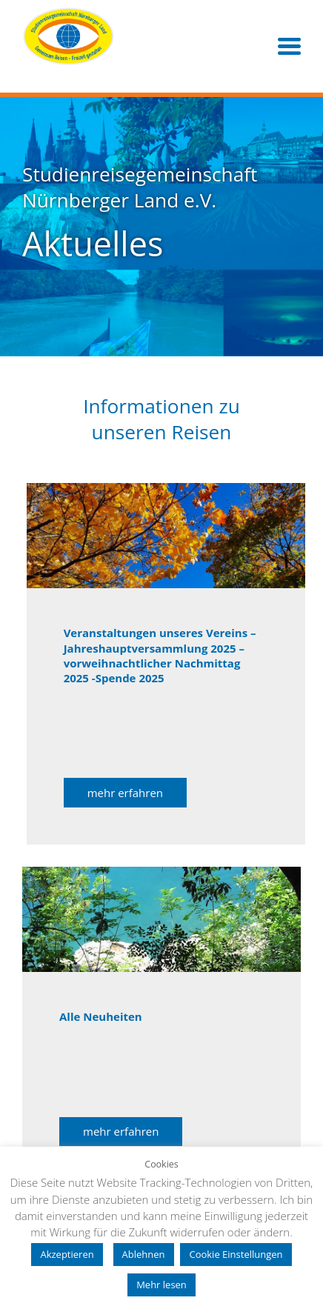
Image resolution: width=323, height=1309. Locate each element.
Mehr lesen (161, 1284)
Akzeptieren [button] (66, 1254)
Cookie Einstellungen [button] (235, 1254)
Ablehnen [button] (143, 1254)
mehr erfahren (125, 792)
